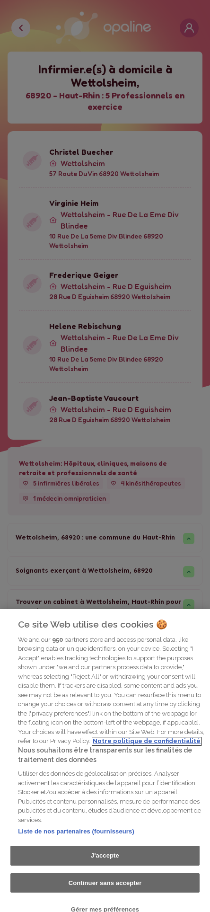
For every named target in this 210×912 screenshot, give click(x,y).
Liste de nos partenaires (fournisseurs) (76, 839)
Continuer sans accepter (105, 890)
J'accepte (105, 864)
